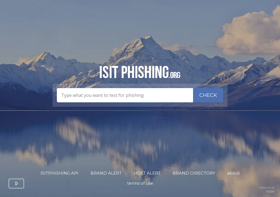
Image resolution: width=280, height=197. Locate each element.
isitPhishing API (59, 173)
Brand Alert (106, 173)
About (233, 173)
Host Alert (147, 173)
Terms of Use (140, 183)
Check (208, 95)
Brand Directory (194, 173)
